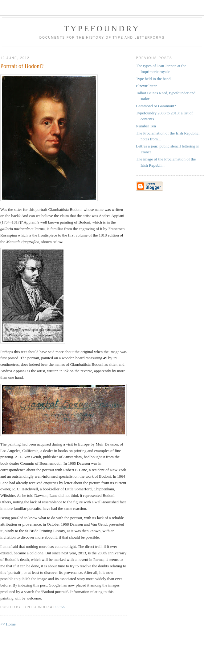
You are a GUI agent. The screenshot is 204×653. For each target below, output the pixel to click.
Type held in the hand (153, 78)
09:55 (60, 607)
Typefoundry (102, 28)
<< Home (8, 624)
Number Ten (146, 126)
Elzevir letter (146, 85)
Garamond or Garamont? (156, 106)
